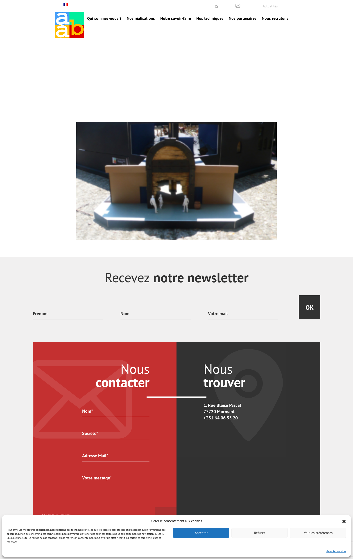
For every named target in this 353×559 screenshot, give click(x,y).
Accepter (201, 533)
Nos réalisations (141, 18)
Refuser (259, 533)
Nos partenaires (242, 18)
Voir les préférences (318, 533)
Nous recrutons (275, 18)
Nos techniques (209, 18)
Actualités (270, 6)
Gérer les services (336, 551)
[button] (344, 521)
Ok (309, 307)
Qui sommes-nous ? (104, 18)
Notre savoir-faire (175, 18)
